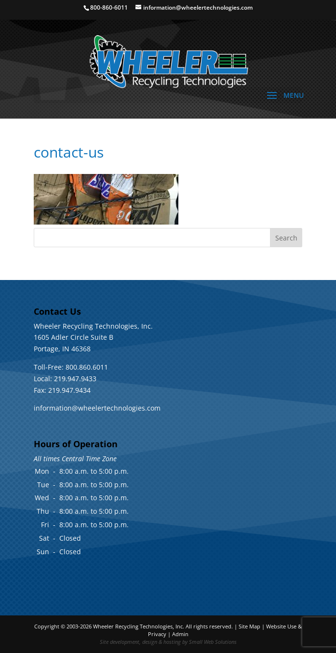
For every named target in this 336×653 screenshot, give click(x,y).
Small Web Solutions (213, 641)
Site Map (249, 626)
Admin (180, 634)
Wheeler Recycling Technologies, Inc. (138, 626)
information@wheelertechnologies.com (97, 408)
